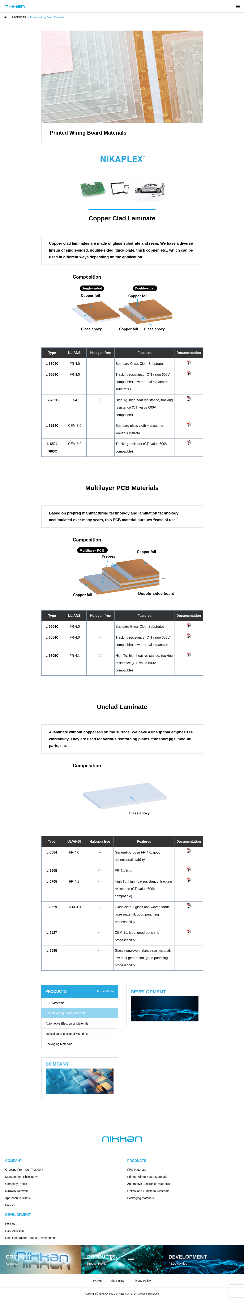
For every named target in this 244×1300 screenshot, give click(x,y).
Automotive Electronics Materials (67, 1023)
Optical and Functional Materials (67, 1033)
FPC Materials (55, 1003)
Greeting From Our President (24, 1169)
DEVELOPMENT (18, 1214)
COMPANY (13, 1160)
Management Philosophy (21, 1176)
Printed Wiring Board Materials (147, 1176)
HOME (97, 1280)
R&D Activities (14, 1230)
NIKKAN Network (16, 1191)
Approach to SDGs (17, 1198)
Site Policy (117, 1280)
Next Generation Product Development (30, 1238)
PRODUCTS (136, 1160)
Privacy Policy (142, 1280)
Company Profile (16, 1184)
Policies (10, 1205)
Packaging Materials (59, 1044)
